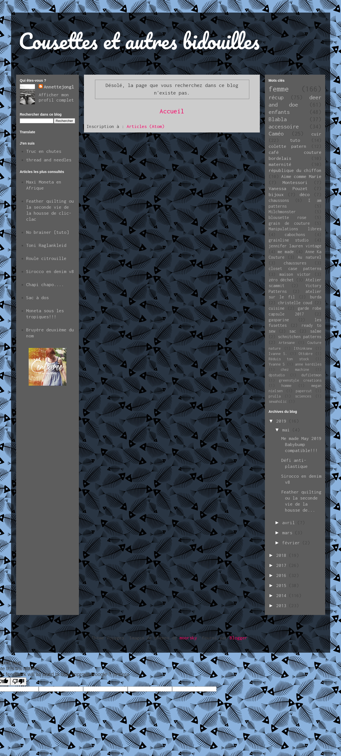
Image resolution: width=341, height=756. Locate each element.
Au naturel (309, 257)
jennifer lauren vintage (295, 246)
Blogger (238, 637)
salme (315, 331)
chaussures (295, 263)
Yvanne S (277, 364)
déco (305, 194)
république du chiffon (295, 170)
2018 (282, 555)
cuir (316, 134)
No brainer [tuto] (47, 232)
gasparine (279, 320)
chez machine (295, 369)
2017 (282, 565)
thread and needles (48, 159)
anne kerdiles (308, 364)
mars (288, 532)
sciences (303, 396)
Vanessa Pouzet (288, 188)
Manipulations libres (295, 229)
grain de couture (289, 223)
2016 (282, 575)
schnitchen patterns (299, 336)
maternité (280, 164)
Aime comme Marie (301, 176)
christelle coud (295, 302)
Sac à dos (37, 297)
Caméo (276, 133)
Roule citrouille (46, 258)
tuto (295, 140)
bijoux (276, 194)
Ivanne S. (278, 353)
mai (287, 429)
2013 (282, 605)
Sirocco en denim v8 (50, 271)
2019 (282, 421)
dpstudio (277, 375)
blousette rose (287, 217)
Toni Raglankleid (46, 245)
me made (286, 251)
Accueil (172, 111)
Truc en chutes (43, 151)
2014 (282, 595)
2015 (282, 585)
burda (315, 297)
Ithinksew (303, 348)
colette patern (287, 146)
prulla (275, 396)
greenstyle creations (300, 380)
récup (276, 97)
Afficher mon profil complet (56, 97)
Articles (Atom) (145, 126)
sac (292, 331)
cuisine (276, 308)
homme (286, 385)
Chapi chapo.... (45, 284)
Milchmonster (282, 211)
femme (279, 89)
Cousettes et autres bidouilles (139, 40)
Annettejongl (59, 87)
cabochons (295, 234)
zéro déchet (281, 280)
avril (289, 522)
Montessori (295, 182)
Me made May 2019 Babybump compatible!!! (301, 444)
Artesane (287, 342)
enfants (279, 112)
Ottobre (306, 353)
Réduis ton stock (289, 359)
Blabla (278, 119)
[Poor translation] (18, 681)
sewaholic (278, 401)
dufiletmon (311, 375)
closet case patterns (295, 268)
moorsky (188, 637)
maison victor (295, 274)
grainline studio (289, 240)
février (292, 542)
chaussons (279, 200)
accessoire (284, 126)
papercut (304, 391)
